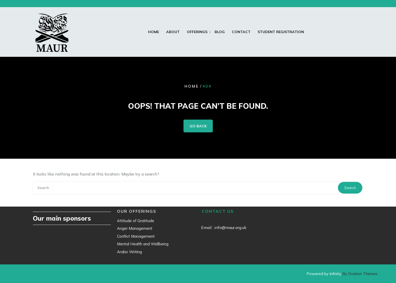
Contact (241, 32)
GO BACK (198, 126)
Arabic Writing (129, 251)
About (173, 32)
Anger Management (134, 228)
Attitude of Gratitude (135, 220)
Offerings (197, 32)
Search (350, 187)
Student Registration (281, 32)
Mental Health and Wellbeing (142, 243)
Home (153, 32)
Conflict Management (136, 236)
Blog (220, 32)
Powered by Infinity (342, 273)
